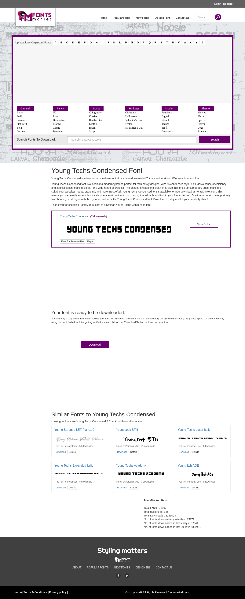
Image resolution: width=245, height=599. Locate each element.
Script (96, 108)
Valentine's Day (133, 120)
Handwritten (95, 120)
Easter (128, 124)
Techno (165, 124)
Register (228, 3)
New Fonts (142, 17)
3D (54, 112)
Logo (200, 127)
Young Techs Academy (131, 465)
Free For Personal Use (72, 241)
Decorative (58, 120)
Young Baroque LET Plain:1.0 (74, 429)
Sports (201, 120)
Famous (202, 131)
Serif (19, 116)
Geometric (167, 131)
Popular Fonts (121, 17)
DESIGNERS (143, 567)
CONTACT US (164, 567)
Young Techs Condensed (75, 216)
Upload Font (162, 17)
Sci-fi (164, 127)
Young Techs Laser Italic (194, 429)
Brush (92, 127)
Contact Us (182, 17)
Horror (201, 124)
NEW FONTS (122, 567)
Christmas (130, 112)
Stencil (165, 120)
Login (217, 3)
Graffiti (93, 124)
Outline (21, 131)
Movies (202, 112)
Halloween (131, 116)
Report (90, 241)
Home (103, 17)
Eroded (56, 124)
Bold (19, 127)
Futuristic (167, 112)
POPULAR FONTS (98, 567)
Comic (56, 127)
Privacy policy (58, 592)
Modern (169, 108)
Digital (165, 116)
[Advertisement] (122, 74)
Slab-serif (22, 124)
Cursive (93, 116)
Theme (206, 108)
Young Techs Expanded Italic (73, 465)
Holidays (134, 108)
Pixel (55, 116)
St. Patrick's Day (134, 127)
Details (72, 452)
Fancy (60, 108)
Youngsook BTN (127, 429)
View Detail (203, 224)
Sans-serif (22, 120)
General (25, 108)
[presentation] (80, 333)
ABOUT (77, 567)
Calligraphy (95, 112)
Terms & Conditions (35, 592)
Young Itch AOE (188, 465)
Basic (20, 112)
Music (201, 116)
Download (95, 344)
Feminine (58, 131)
